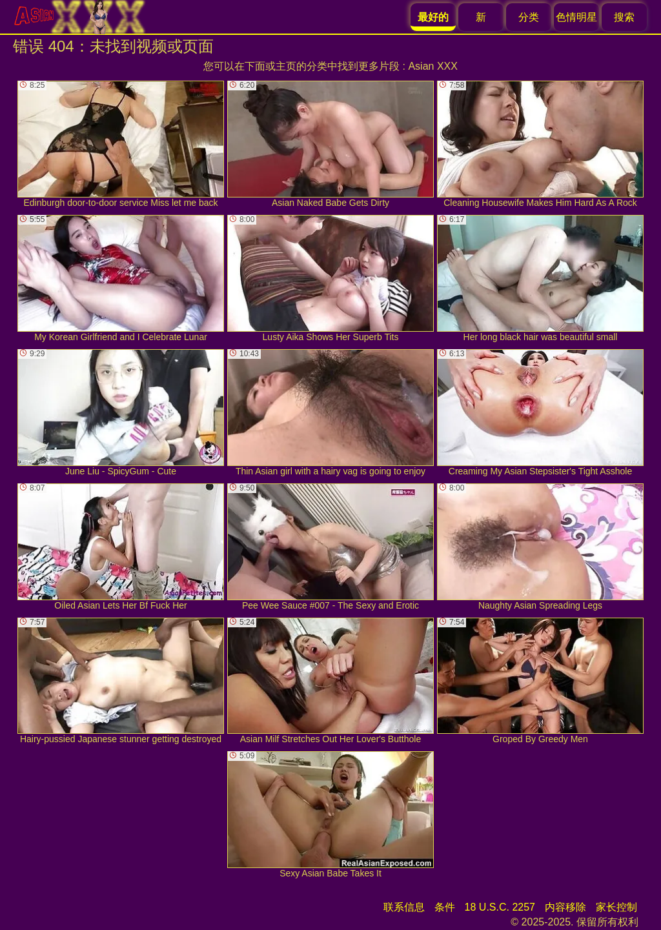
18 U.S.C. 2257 (500, 907)
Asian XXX (432, 66)
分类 (528, 17)
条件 (444, 907)
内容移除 (565, 907)
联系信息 (404, 907)
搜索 (624, 17)
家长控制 (616, 907)
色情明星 (576, 17)
